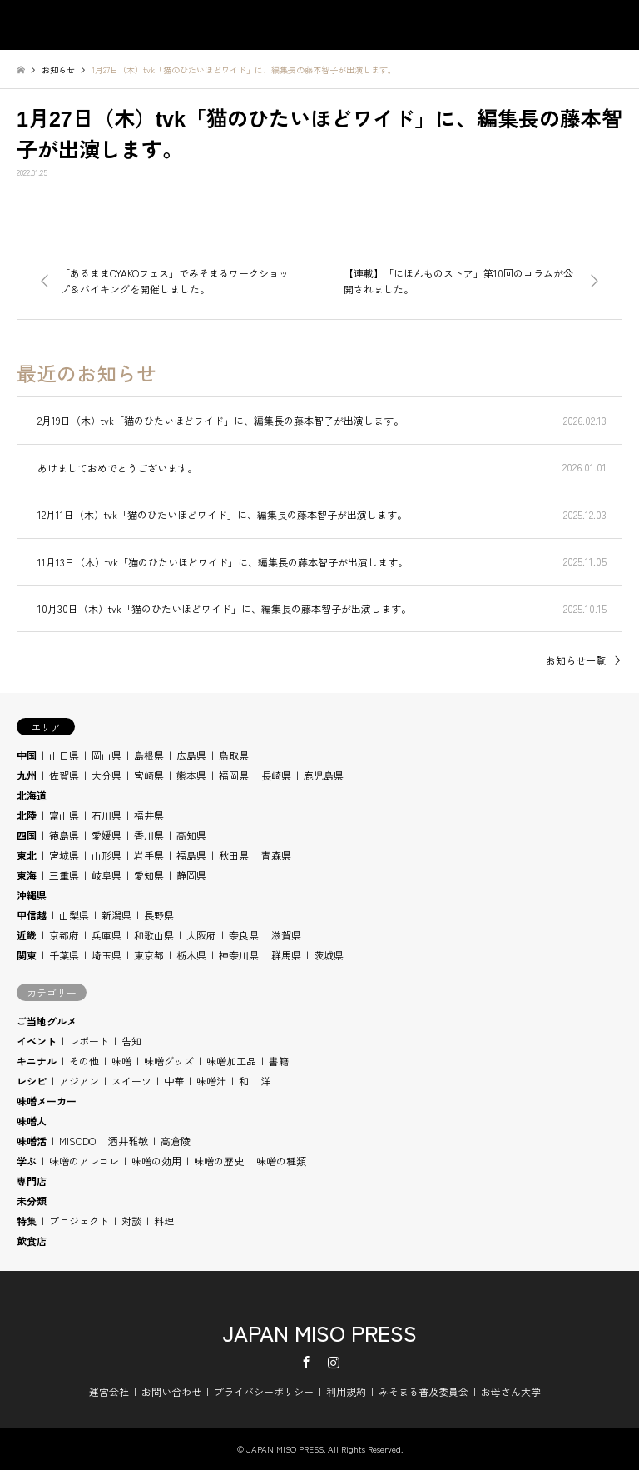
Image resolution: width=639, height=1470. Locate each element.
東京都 (149, 955)
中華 (174, 1081)
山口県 (64, 755)
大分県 (106, 775)
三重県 (64, 875)
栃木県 (191, 955)
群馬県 (286, 955)
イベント (37, 1041)
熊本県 (191, 775)
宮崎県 (149, 775)
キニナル (37, 1061)
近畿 (27, 935)
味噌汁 (211, 1081)
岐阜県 (106, 875)
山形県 (106, 855)
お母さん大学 (511, 1391)
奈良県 (244, 935)
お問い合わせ (171, 1391)
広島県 (191, 755)
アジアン (79, 1081)
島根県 (149, 755)
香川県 (149, 835)
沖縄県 (32, 895)
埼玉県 (106, 955)
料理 (164, 1220)
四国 (27, 835)
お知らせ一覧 (576, 660)
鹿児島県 (324, 775)
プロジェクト (79, 1220)
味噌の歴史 (219, 1161)
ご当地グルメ (47, 1021)
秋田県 (234, 855)
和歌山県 (154, 935)
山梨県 (74, 915)
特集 (27, 1220)
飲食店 (32, 1240)
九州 (27, 775)
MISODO (77, 1141)
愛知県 (149, 875)
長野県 (159, 915)
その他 (84, 1061)
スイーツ (131, 1081)
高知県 (191, 835)
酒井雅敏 (128, 1141)
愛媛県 (106, 835)
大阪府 (201, 935)
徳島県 (64, 835)
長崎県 (276, 775)
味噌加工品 (231, 1061)
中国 (27, 755)
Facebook (306, 1362)
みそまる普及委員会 (423, 1391)
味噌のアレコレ (84, 1161)
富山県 (64, 815)
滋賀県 (286, 935)
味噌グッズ (169, 1061)
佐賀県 (64, 775)
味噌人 (32, 1121)
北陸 (27, 815)
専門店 (32, 1181)
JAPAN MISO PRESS (319, 1332)
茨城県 (329, 955)
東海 (27, 875)
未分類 (32, 1200)
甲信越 (32, 915)
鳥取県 (234, 755)
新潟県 (116, 915)
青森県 (276, 855)
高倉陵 (176, 1141)
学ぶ (27, 1161)
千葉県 (64, 955)
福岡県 (234, 775)
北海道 (32, 795)
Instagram (333, 1362)
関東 (27, 955)
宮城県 (64, 855)
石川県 (106, 815)
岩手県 (149, 855)
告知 (131, 1041)
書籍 (279, 1061)
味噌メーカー (47, 1101)
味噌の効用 (156, 1161)
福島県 (191, 855)
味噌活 (32, 1141)
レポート (89, 1041)
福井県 (149, 815)
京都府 (64, 935)
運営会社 (109, 1391)
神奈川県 (239, 955)
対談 (131, 1220)
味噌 (121, 1061)
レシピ (32, 1081)
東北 (27, 855)
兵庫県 (106, 935)
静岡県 (191, 875)
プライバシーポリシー (264, 1391)
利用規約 (346, 1391)
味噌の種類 (281, 1161)
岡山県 (106, 755)
